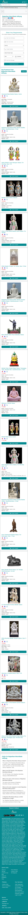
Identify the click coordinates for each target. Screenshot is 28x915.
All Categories (14, 872)
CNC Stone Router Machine (7, 838)
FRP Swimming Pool (16, 858)
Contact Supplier (14, 106)
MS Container (20, 830)
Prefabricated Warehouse (11, 833)
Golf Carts (11, 862)
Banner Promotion (19, 888)
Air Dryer (23, 853)
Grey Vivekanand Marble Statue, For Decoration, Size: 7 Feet (11, 535)
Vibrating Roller (5, 821)
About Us (4, 869)
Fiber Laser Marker (22, 845)
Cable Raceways (16, 849)
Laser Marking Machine (15, 818)
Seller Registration (19, 884)
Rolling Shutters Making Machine (19, 854)
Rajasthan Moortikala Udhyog (11, 7)
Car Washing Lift (5, 856)
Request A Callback (14, 808)
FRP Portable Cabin (12, 830)
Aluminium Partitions (10, 822)
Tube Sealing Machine (13, 821)
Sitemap (3, 871)
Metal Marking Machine (7, 846)
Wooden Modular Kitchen (7, 854)
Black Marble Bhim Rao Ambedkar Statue (13, 334)
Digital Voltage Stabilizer (18, 840)
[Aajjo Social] (16, 815)
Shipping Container (5, 834)
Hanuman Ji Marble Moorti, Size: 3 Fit (12, 673)
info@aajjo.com (5, 903)
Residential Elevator (21, 825)
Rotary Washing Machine (19, 838)
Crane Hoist (7, 842)
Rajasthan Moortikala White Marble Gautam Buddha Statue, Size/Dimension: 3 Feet (13, 300)
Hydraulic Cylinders (17, 836)
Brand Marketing (18, 890)
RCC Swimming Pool (14, 860)
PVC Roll (22, 846)
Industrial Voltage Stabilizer (7, 840)
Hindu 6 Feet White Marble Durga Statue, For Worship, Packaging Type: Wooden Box (14, 736)
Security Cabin (9, 828)
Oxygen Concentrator (12, 864)
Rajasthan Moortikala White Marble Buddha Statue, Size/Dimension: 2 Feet (13, 128)
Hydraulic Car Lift (5, 826)
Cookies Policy (5, 884)
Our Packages (18, 887)
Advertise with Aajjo (19, 885)
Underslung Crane (17, 841)
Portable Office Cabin (14, 832)
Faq (26, 7)
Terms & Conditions (6, 885)
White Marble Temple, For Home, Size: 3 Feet (14, 266)
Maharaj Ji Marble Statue (8, 403)
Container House (13, 834)
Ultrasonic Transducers (16, 850)
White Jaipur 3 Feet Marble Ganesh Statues (13, 702)
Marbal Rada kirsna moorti (9, 436)
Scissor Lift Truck (12, 826)
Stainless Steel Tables (18, 822)
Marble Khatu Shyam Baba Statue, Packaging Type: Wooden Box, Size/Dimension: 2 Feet (14, 369)
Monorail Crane (13, 842)
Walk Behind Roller (20, 819)
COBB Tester (19, 842)
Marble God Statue (16, 846)
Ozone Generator (21, 864)
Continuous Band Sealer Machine (8, 852)
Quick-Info (4, 875)
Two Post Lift (11, 856)
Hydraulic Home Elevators (11, 825)
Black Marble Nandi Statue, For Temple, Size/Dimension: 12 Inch (12, 570)
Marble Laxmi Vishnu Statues (9, 197)
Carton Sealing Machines (15, 824)
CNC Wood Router (11, 837)
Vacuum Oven (20, 834)
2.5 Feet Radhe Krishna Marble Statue (12, 604)
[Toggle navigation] (26, 11)
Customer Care (5, 872)
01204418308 (5, 899)
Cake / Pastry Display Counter (12, 845)
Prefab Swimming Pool (6, 858)
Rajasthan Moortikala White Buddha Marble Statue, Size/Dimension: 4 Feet (13, 500)
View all (24, 71)
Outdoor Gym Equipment (14, 861)
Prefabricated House (21, 833)
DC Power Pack (9, 836)
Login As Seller (18, 895)
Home (2, 7)
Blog (3, 874)
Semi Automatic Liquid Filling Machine (13, 853)
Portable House (16, 828)
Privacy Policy (5, 887)
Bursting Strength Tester (6, 844)
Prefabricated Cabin (6, 832)
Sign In (24, 2)
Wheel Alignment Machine (20, 856)
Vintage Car (16, 862)
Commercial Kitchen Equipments (11, 848)
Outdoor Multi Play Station (10, 819)
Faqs (3, 878)
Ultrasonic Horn (9, 849)
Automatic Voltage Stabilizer (7, 841)
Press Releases (14, 869)
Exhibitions (4, 877)
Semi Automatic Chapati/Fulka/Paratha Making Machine (13, 857)
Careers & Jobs (14, 871)
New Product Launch (19, 891)
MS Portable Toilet (11, 829)
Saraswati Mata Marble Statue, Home (12, 94)
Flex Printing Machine (19, 837)
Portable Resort (18, 829)
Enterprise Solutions (19, 893)
